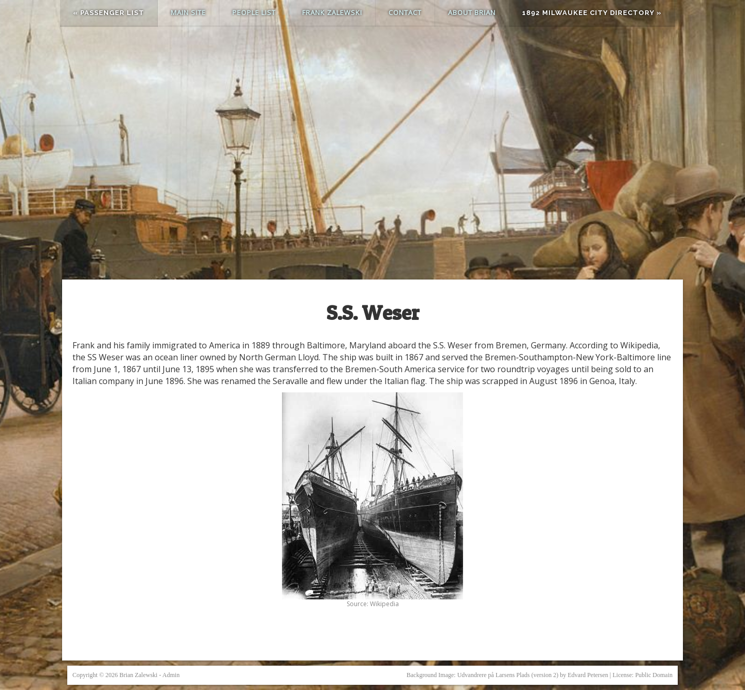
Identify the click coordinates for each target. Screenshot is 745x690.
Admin (171, 675)
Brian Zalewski (139, 675)
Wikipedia (384, 603)
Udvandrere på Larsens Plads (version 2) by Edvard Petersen (532, 675)
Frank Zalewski (332, 12)
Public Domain (654, 675)
